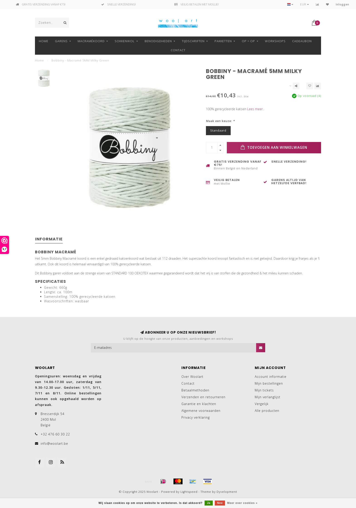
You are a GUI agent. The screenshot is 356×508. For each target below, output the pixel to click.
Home (43, 41)
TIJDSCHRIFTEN (193, 41)
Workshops (275, 41)
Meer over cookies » (242, 503)
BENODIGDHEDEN (158, 41)
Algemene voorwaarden (200, 410)
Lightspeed (189, 492)
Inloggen (342, 4)
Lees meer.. (255, 109)
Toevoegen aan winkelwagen (273, 147)
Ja (208, 503)
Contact (178, 50)
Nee (220, 503)
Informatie (49, 239)
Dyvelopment (227, 492)
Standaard (218, 130)
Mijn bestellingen (269, 383)
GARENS (61, 41)
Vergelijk (262, 404)
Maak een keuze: (220, 121)
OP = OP (248, 41)
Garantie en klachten (198, 404)
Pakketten (223, 41)
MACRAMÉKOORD (91, 41)
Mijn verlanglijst (267, 397)
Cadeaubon (302, 41)
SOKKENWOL (125, 41)
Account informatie (271, 376)
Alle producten (267, 410)
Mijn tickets (264, 390)
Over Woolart (192, 376)
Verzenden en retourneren (203, 397)
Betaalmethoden (195, 390)
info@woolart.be (54, 443)
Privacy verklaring (195, 417)
